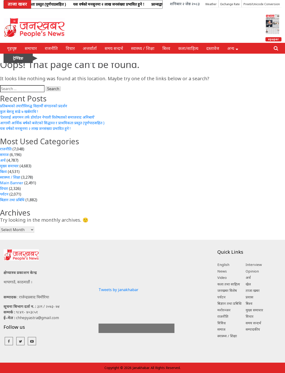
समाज (4, 154)
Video (222, 277)
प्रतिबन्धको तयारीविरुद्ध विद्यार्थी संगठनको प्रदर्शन (33, 105)
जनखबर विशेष (227, 290)
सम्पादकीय (253, 329)
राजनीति (51, 48)
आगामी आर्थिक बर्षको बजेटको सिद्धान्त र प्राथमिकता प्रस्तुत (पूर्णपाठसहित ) (52, 122)
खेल (248, 284)
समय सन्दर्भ (114, 48)
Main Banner (11, 182)
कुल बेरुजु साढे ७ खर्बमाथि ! (19, 111)
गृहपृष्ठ (12, 48)
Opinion (252, 271)
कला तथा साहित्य (228, 284)
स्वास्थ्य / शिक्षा (142, 48)
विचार (70, 48)
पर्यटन (4, 194)
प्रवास (249, 297)
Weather (211, 4)
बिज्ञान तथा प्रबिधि (12, 199)
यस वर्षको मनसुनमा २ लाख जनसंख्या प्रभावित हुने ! (35, 128)
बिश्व (166, 48)
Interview (254, 264)
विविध (221, 323)
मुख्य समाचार (9, 165)
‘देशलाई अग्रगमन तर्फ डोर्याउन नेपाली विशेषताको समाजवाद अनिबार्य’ (47, 117)
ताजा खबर (253, 290)
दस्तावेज (212, 48)
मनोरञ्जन (224, 310)
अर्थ (3, 160)
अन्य (232, 48)
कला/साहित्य (188, 48)
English (223, 264)
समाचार (31, 48)
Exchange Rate (230, 4)
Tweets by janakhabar (118, 289)
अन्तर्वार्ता (90, 48)
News (222, 271)
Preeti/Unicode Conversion (262, 4)
